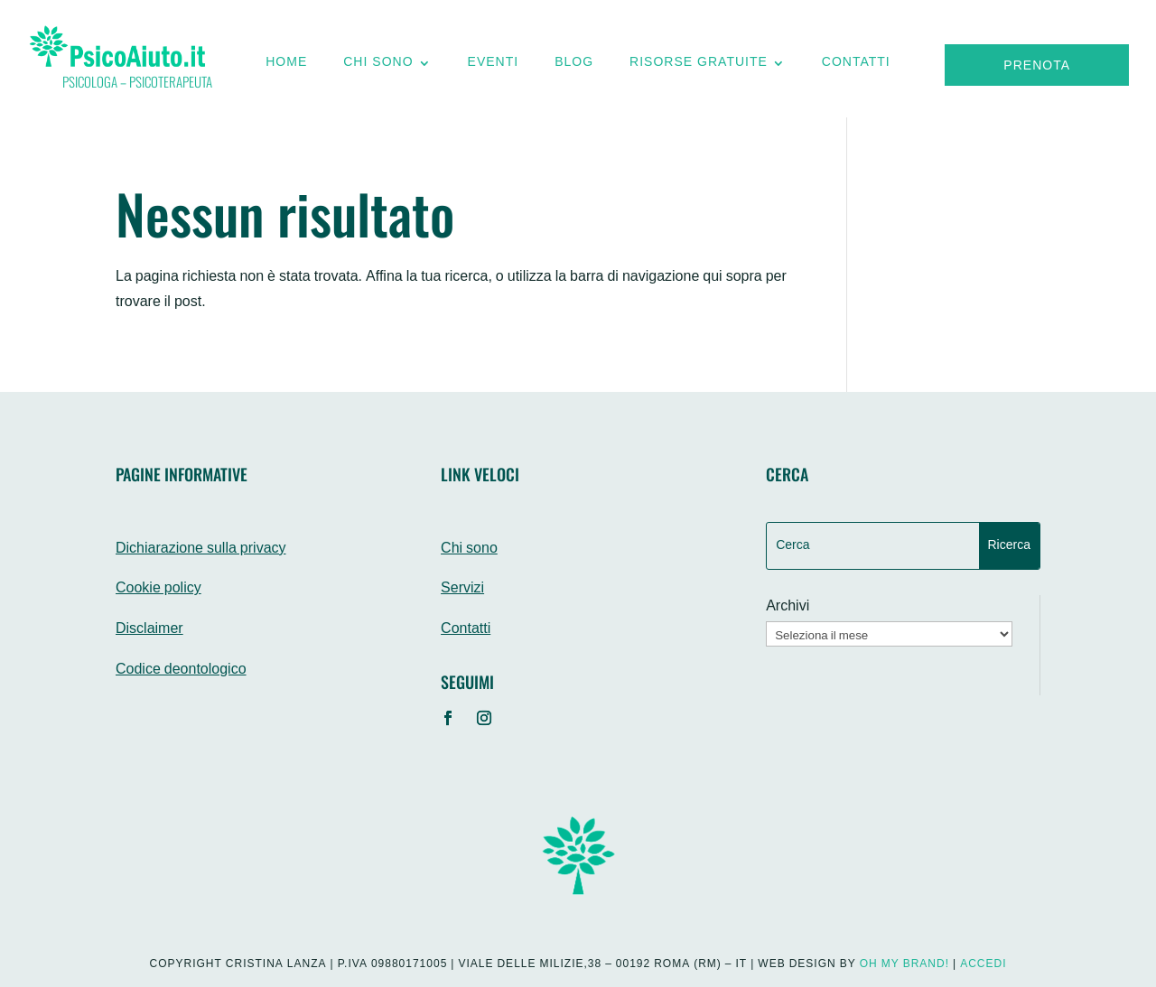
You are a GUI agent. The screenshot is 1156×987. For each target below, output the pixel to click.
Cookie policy (158, 589)
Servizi (462, 589)
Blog (574, 67)
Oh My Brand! (904, 964)
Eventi (493, 67)
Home (286, 67)
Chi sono (378, 67)
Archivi (787, 608)
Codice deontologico (181, 670)
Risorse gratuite (698, 67)
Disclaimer (149, 630)
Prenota (1036, 66)
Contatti (856, 67)
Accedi (983, 964)
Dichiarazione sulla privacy (201, 549)
